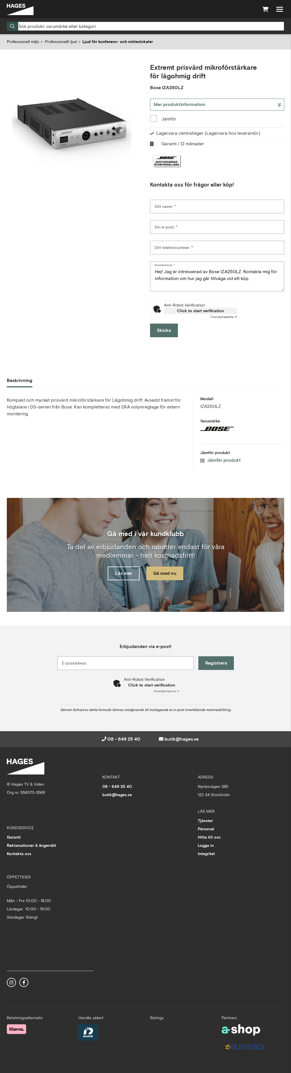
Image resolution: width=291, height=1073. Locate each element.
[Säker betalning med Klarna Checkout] (16, 1029)
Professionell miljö (23, 41)
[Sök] (145, 26)
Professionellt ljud (61, 41)
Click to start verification (200, 310)
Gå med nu (164, 573)
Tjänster (205, 820)
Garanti (14, 837)
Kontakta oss (19, 853)
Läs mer (123, 573)
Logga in (206, 845)
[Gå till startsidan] (20, 9)
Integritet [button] (206, 853)
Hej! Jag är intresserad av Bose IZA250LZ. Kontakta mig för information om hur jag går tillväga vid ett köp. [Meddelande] (217, 276)
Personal (206, 829)
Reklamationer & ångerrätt (31, 845)
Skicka (164, 330)
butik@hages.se (182, 739)
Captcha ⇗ (224, 316)
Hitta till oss (209, 837)
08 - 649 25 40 (123, 739)
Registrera (216, 663)
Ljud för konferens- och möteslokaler (117, 41)
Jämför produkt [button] (220, 460)
